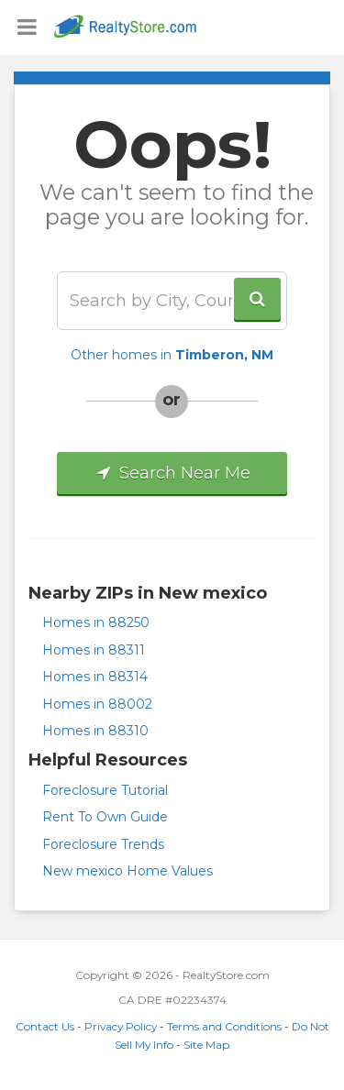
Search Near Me (172, 473)
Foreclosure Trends (103, 844)
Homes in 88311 (93, 650)
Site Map (206, 1044)
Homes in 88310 (95, 730)
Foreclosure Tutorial (105, 790)
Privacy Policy (120, 1026)
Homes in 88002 (97, 704)
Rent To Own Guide (105, 817)
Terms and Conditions (224, 1026)
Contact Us (45, 1026)
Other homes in (172, 355)
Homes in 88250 (96, 622)
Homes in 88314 (95, 676)
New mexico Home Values (127, 871)
